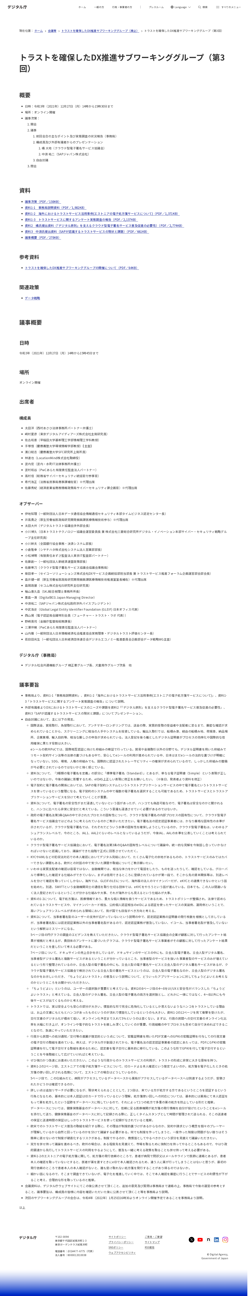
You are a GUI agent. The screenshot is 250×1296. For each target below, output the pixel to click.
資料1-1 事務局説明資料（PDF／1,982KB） (55, 207)
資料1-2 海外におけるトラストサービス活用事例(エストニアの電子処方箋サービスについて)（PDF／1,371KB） (102, 213)
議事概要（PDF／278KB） (43, 237)
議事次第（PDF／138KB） (43, 201)
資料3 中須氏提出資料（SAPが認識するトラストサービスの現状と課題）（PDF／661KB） (87, 231)
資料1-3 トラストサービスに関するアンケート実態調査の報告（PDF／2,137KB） (81, 219)
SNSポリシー (116, 1247)
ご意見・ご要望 (153, 1236)
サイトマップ (152, 1242)
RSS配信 (149, 1247)
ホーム (38, 30)
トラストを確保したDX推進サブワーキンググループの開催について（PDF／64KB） (82, 267)
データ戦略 (32, 298)
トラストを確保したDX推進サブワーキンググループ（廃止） (100, 30)
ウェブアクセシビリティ (122, 1252)
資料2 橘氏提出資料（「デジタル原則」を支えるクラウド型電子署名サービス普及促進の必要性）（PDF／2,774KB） (104, 225)
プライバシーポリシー (121, 1242)
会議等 (52, 30)
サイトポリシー (117, 1236)
